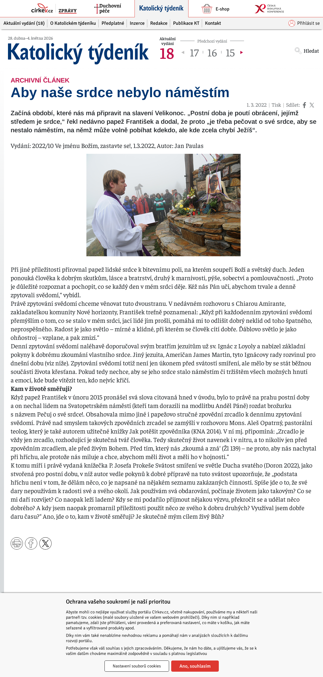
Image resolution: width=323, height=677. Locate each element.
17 (194, 52)
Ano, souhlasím (195, 666)
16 (212, 52)
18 (167, 52)
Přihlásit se (304, 23)
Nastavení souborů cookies (137, 666)
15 (230, 52)
